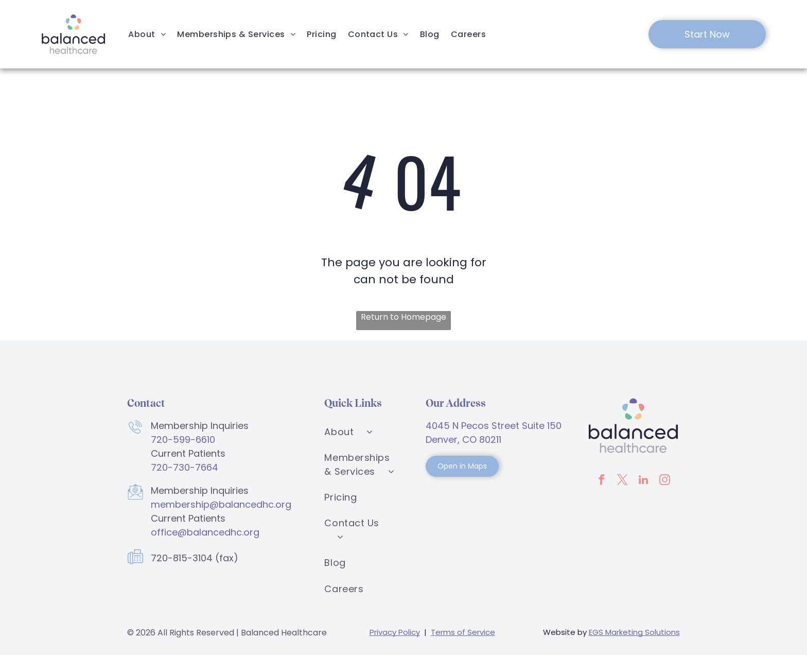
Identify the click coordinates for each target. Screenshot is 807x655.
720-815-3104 (182, 557)
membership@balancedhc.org (221, 504)
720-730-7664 (184, 467)
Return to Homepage (403, 317)
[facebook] (601, 481)
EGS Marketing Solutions (634, 632)
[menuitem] (146, 34)
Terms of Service (463, 632)
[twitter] (622, 481)
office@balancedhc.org (205, 532)
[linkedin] (643, 481)
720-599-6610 (183, 439)
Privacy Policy (395, 632)
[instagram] (664, 481)
